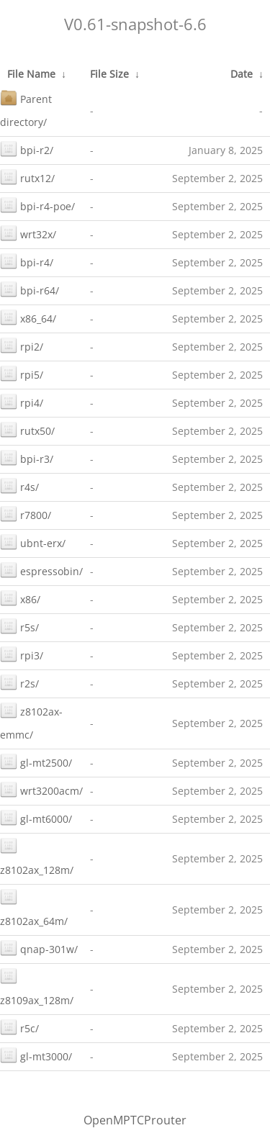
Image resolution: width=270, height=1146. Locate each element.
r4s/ (19, 485)
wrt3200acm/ (41, 789)
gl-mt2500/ (36, 761)
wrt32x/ (28, 233)
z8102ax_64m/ (34, 908)
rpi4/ (21, 401)
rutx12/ (27, 176)
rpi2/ (21, 345)
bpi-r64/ (29, 289)
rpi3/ (21, 654)
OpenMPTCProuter (135, 1120)
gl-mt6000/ (36, 817)
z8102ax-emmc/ (31, 721)
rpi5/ (21, 373)
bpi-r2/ (26, 148)
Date (241, 74)
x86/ (20, 598)
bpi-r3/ (26, 457)
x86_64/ (28, 317)
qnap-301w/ (39, 947)
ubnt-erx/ (33, 541)
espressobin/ (41, 569)
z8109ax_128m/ (36, 987)
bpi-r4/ (26, 261)
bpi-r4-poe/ (37, 205)
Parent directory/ (26, 109)
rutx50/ (27, 429)
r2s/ (19, 682)
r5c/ (19, 1027)
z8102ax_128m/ (36, 857)
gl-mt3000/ (36, 1055)
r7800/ (25, 513)
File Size (109, 74)
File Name (31, 74)
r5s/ (19, 626)
